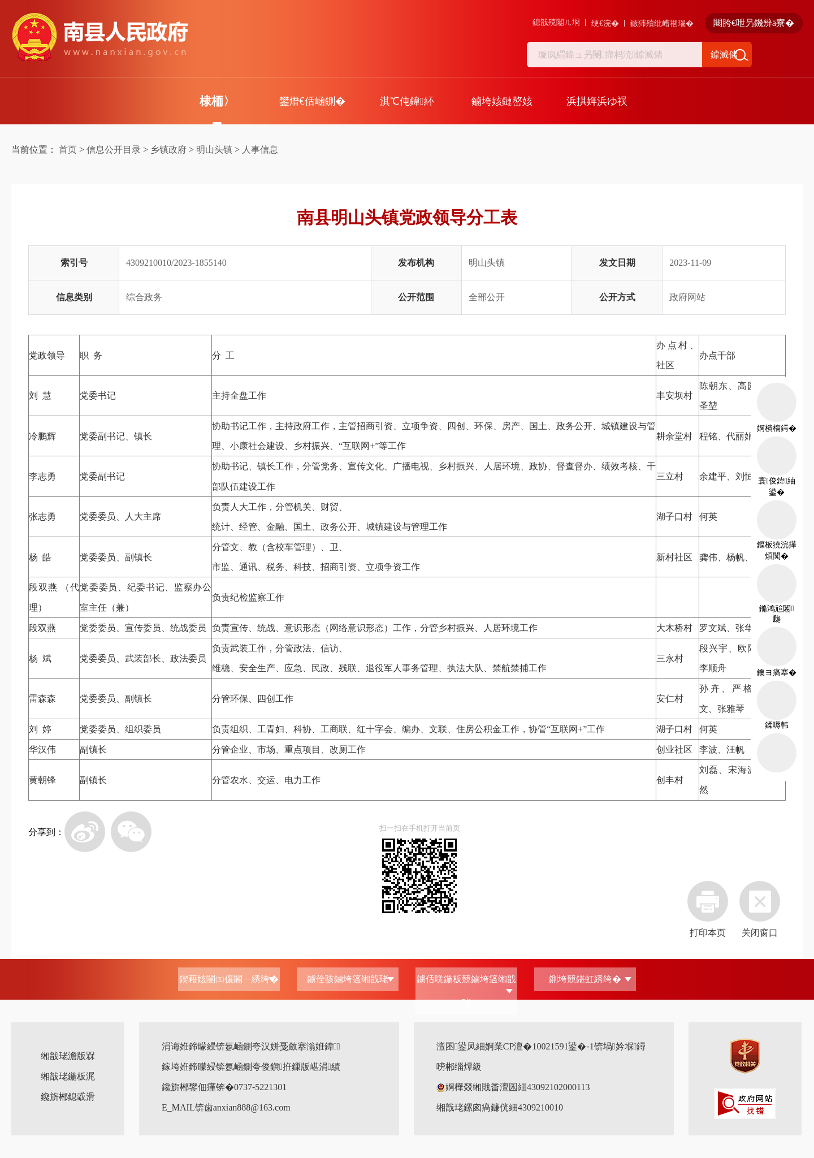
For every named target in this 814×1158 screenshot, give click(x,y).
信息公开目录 (113, 149)
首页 (68, 149)
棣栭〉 (217, 101)
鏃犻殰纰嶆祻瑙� (662, 23)
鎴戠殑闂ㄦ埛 (556, 22)
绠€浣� (605, 23)
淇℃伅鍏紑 (407, 101)
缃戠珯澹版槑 (68, 1056)
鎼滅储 (724, 54)
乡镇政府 (168, 149)
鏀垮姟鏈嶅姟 (501, 101)
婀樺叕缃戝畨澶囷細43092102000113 (513, 1087)
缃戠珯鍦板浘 (68, 1076)
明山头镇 (214, 149)
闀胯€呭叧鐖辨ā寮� (753, 23)
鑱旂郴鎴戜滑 (68, 1096)
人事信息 (260, 149)
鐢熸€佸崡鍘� (312, 101)
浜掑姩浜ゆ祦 (596, 101)
